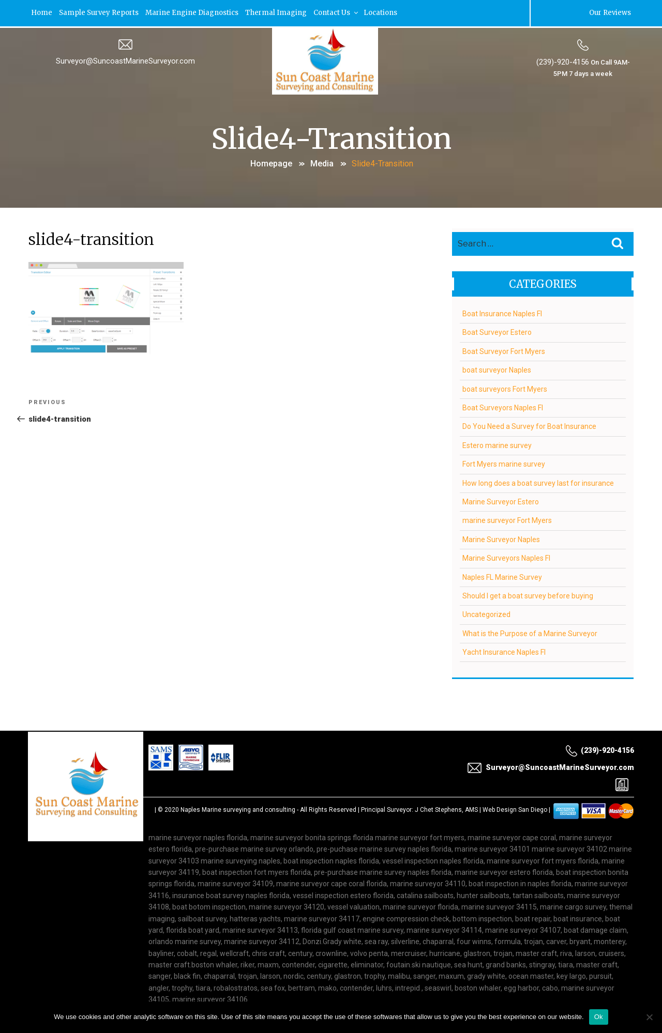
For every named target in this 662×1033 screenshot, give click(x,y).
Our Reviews (609, 12)
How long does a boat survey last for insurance (538, 481)
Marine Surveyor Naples (501, 538)
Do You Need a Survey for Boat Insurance (529, 425)
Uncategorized (486, 613)
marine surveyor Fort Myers (507, 519)
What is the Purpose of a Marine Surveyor (529, 632)
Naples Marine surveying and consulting (237, 808)
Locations (387, 12)
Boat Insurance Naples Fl (502, 312)
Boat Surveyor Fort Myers (503, 350)
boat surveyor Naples (496, 368)
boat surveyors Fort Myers (504, 387)
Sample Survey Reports (101, 12)
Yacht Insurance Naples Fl (504, 650)
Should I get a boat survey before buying (527, 594)
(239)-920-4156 (562, 61)
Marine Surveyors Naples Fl (506, 556)
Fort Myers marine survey (503, 462)
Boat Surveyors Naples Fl (502, 406)
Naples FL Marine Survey (502, 576)
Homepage (271, 162)
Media (322, 162)
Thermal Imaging (280, 12)
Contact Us (342, 12)
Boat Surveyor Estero (497, 331)
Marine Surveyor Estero (500, 500)
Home (42, 12)
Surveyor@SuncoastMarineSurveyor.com (125, 60)
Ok (598, 1017)
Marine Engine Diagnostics (195, 12)
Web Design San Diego (515, 808)
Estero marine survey (497, 444)
